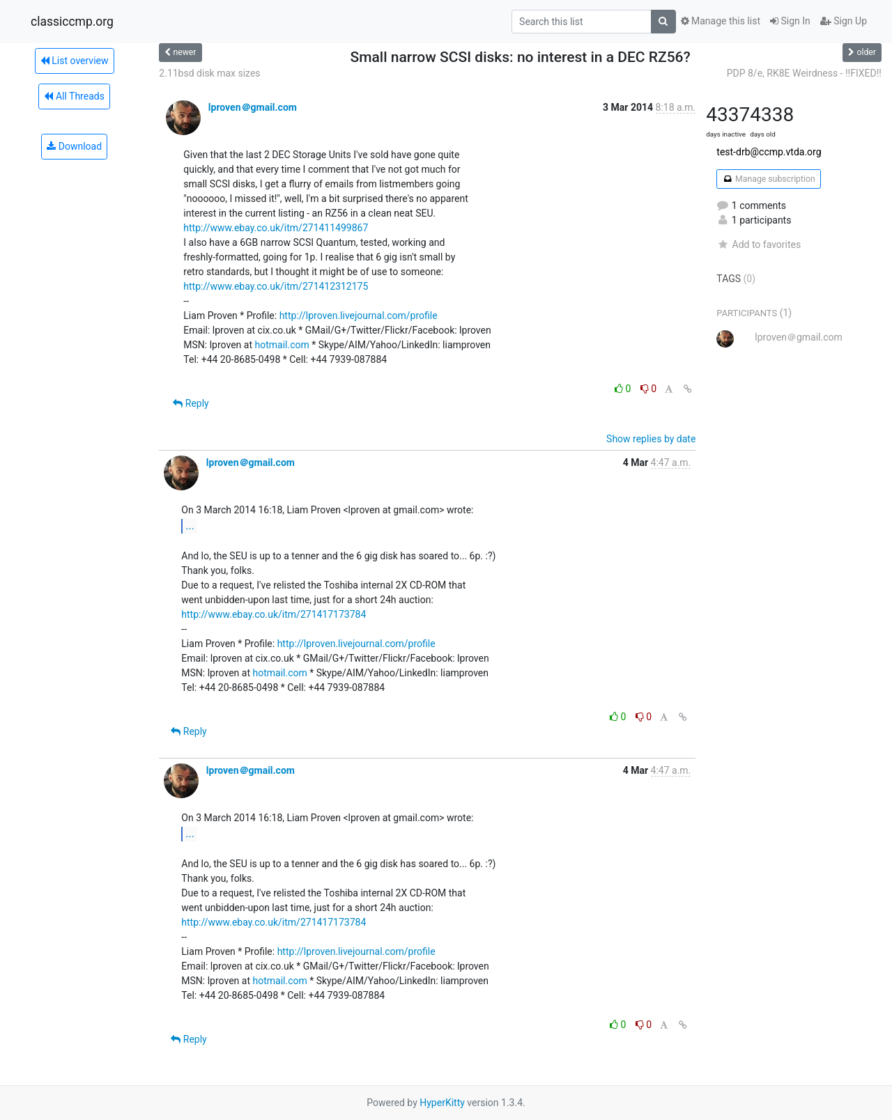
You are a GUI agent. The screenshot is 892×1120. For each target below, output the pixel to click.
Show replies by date (650, 438)
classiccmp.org (72, 22)
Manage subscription (768, 179)
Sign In (790, 20)
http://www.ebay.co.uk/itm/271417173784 (273, 614)
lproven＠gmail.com (252, 107)
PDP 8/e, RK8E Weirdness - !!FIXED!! (804, 73)
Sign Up (843, 20)
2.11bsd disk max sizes (209, 73)
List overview (74, 60)
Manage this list (720, 20)
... (189, 525)
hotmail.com (281, 344)
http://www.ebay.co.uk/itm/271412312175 (275, 286)
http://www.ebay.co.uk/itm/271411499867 (275, 227)
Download (74, 146)
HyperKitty (442, 1102)
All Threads (74, 96)
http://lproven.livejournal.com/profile (358, 315)
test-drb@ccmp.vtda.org (768, 151)
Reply (190, 403)
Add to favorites (758, 244)
